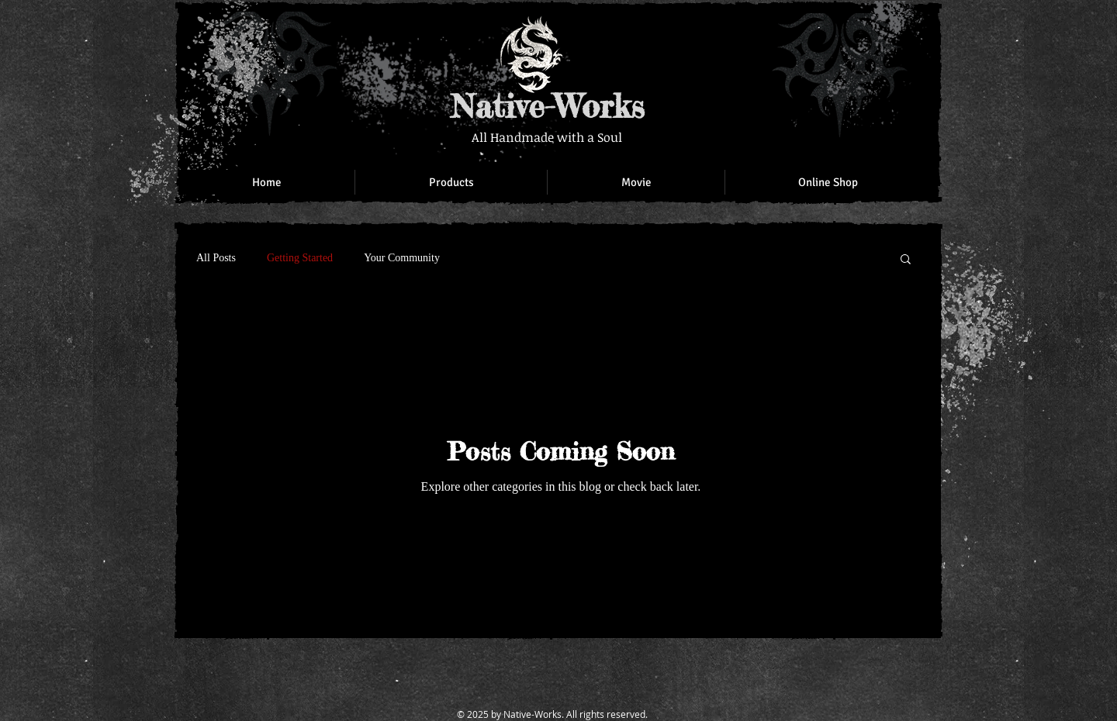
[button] (905, 260)
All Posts (216, 258)
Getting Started (300, 258)
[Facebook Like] (830, 31)
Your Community (402, 258)
